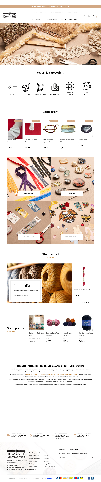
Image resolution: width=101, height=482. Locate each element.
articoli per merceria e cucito (35, 374)
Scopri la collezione (22, 295)
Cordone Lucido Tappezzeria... (48, 141)
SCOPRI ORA (69, 54)
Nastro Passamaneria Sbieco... (67, 141)
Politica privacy (33, 464)
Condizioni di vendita (34, 458)
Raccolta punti (33, 469)
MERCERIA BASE (29, 145)
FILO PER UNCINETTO (34, 338)
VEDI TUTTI (50, 258)
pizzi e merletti (74, 374)
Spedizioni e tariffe (34, 455)
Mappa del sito (48, 464)
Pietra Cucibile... (83, 140)
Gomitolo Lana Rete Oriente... (52, 334)
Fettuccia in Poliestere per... (36, 334)
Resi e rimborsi (33, 461)
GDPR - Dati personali (49, 466)
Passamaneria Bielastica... (12, 141)
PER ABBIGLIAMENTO (12, 145)
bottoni (50, 374)
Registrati (46, 458)
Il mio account (47, 450)
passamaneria (64, 374)
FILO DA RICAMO (78, 292)
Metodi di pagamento (34, 452)
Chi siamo (31, 450)
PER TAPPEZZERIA (47, 145)
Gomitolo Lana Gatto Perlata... (86, 334)
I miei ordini (47, 452)
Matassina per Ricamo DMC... (83, 290)
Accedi (46, 455)
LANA (47, 338)
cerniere (56, 374)
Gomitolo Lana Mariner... (67, 334)
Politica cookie (33, 466)
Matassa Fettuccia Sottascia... (31, 141)
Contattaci (46, 461)
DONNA (80, 142)
